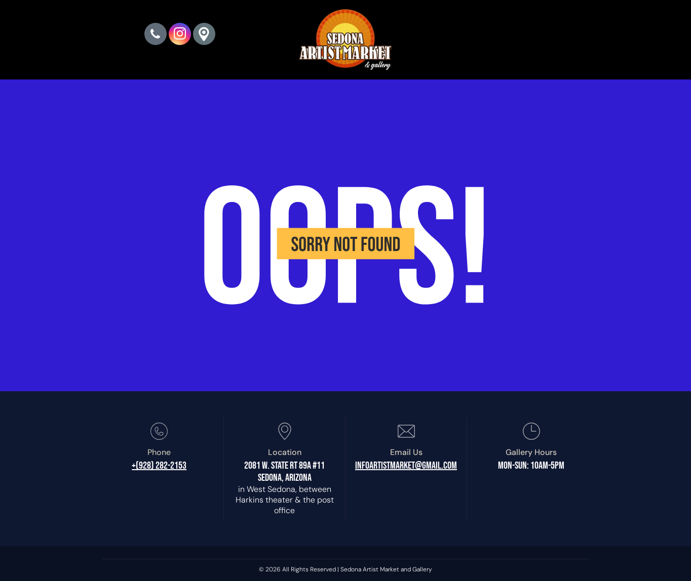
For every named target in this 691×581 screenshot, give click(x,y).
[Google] (204, 35)
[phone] (155, 35)
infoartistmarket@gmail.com (406, 466)
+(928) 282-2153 (159, 466)
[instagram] (180, 35)
